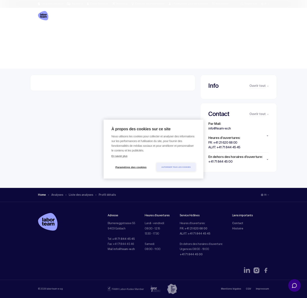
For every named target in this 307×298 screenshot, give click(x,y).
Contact (237, 223)
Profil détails (112, 30)
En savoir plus (119, 155)
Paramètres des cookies (131, 167)
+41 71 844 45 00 (191, 254)
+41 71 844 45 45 (123, 239)
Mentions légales (231, 289)
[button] (238, 136)
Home (42, 30)
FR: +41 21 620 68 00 (193, 228)
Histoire (237, 228)
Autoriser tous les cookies (176, 167)
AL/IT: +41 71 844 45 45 (195, 233)
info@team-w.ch (124, 249)
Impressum (262, 289)
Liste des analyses (83, 30)
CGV (248, 289)
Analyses (57, 30)
